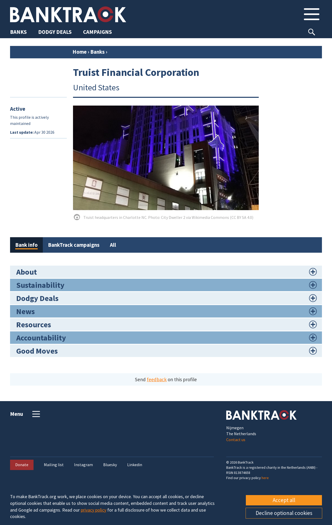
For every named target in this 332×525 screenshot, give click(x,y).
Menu (25, 414)
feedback (157, 379)
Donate (21, 464)
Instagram (83, 464)
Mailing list (54, 464)
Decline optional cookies (284, 513)
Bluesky (110, 464)
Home (79, 51)
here (265, 477)
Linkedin (134, 464)
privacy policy (93, 510)
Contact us (235, 439)
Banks (97, 51)
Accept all (284, 500)
